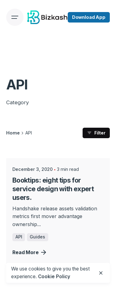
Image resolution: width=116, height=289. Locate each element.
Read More (29, 252)
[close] (100, 273)
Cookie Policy (54, 276)
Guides (37, 236)
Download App (88, 17)
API (18, 236)
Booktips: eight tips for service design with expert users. (53, 188)
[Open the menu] (15, 17)
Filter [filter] (96, 132)
